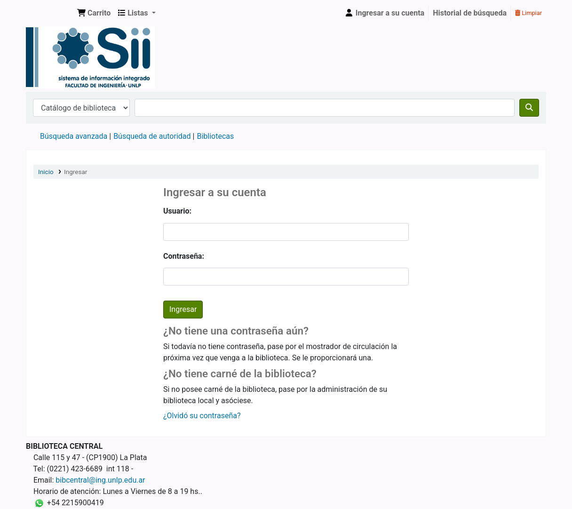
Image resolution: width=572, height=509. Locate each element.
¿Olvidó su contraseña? (202, 415)
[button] (93, 13)
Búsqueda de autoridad (152, 136)
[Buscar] (529, 108)
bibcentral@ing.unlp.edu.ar (100, 480)
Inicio (46, 171)
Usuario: (177, 211)
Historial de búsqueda (470, 12)
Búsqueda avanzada (73, 136)
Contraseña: (183, 256)
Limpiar (528, 12)
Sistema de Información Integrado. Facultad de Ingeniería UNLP (49, 13)
